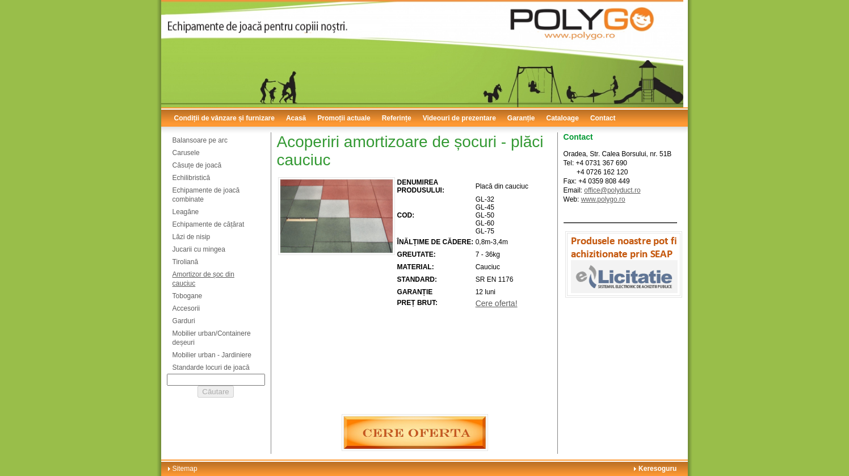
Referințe (396, 118)
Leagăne (186, 212)
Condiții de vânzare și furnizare (224, 118)
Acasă (296, 118)
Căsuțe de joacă (197, 165)
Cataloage (563, 118)
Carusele (186, 153)
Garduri (184, 321)
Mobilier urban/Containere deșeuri (212, 337)
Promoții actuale (343, 118)
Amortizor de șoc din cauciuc (203, 278)
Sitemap (185, 469)
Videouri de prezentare (459, 118)
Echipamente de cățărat (209, 224)
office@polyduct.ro (612, 190)
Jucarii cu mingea (199, 249)
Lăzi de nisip (192, 237)
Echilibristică (192, 178)
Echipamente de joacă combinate (206, 194)
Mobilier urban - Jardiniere (212, 355)
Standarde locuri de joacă (211, 367)
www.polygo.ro (603, 199)
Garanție (521, 118)
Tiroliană (186, 262)
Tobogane (188, 296)
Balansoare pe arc (200, 140)
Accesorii (186, 308)
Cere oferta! (497, 303)
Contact (603, 118)
